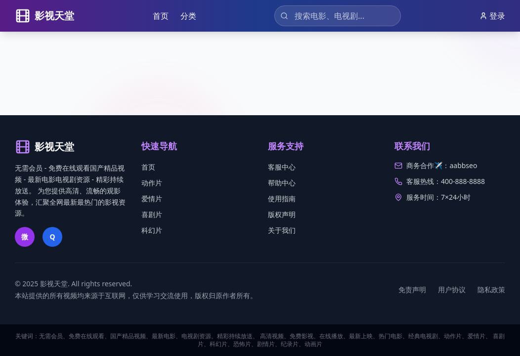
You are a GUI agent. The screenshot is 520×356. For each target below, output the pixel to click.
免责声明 (412, 289)
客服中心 (282, 167)
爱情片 (151, 198)
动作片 (151, 182)
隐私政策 (491, 289)
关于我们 (282, 230)
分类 (188, 15)
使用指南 (282, 198)
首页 (161, 15)
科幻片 (151, 230)
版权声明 (282, 214)
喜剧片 (151, 214)
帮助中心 (282, 182)
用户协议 (452, 289)
